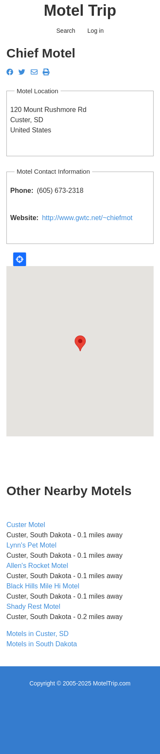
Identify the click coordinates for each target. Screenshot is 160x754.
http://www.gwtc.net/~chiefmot (87, 217)
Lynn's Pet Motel (31, 545)
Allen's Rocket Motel (37, 565)
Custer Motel (25, 524)
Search (65, 30)
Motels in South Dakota (41, 644)
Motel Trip (80, 10)
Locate (19, 259)
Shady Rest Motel (33, 606)
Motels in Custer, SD (37, 633)
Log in (95, 30)
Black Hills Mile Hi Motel (42, 586)
